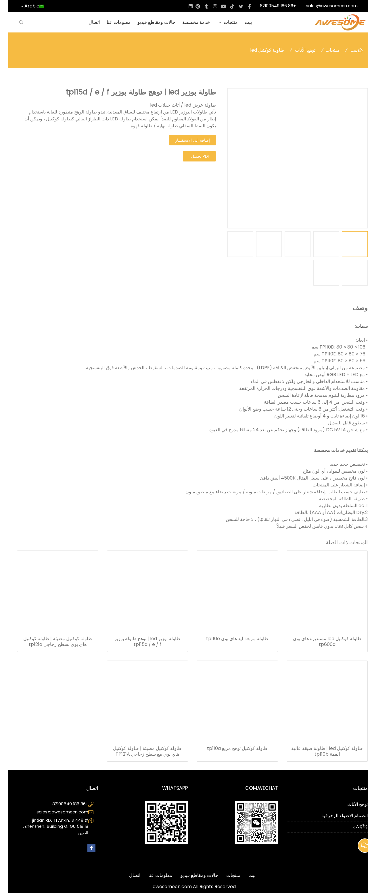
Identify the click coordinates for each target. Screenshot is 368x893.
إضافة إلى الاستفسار (184, 140)
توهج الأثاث (297, 50)
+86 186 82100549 (270, 6)
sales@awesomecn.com (323, 6)
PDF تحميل (192, 156)
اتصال (85, 22)
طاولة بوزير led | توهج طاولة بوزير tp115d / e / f (139, 641)
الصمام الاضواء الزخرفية (336, 815)
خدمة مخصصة (188, 22)
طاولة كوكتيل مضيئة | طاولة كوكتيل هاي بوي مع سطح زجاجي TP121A (139, 751)
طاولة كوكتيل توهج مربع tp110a (229, 748)
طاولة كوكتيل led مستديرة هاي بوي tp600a (319, 641)
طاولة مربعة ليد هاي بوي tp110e (229, 639)
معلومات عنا (110, 22)
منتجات (218, 22)
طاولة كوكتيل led (259, 50)
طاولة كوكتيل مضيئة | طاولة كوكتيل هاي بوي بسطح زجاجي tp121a (49, 641)
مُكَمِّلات (351, 826)
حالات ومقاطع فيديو (148, 22)
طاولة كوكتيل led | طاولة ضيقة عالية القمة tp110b (318, 751)
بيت (240, 22)
